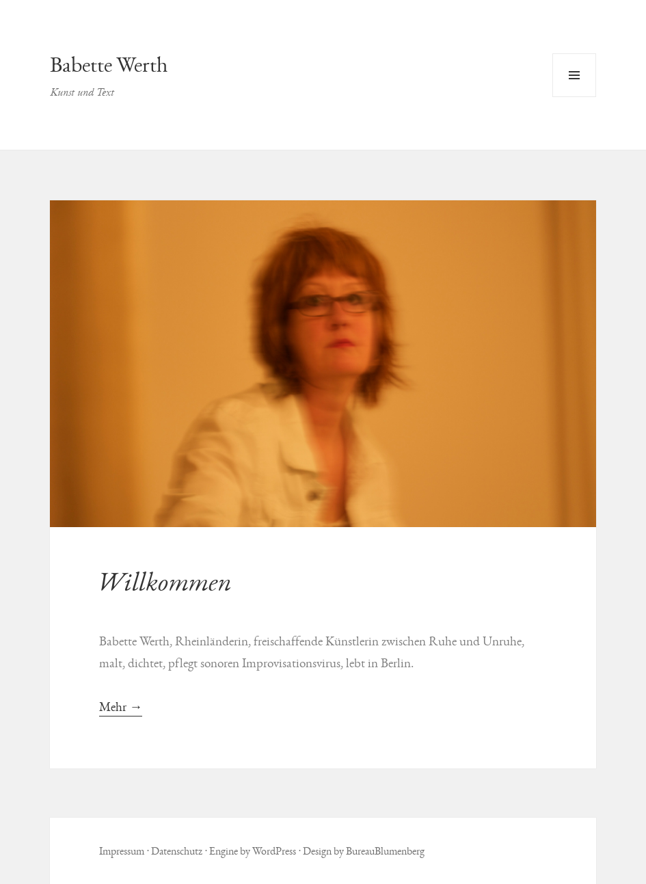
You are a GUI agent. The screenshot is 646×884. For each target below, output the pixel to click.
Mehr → (120, 707)
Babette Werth (108, 65)
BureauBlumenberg (385, 851)
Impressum (121, 851)
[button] (323, 363)
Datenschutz (176, 851)
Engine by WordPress (252, 851)
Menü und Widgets (574, 96)
